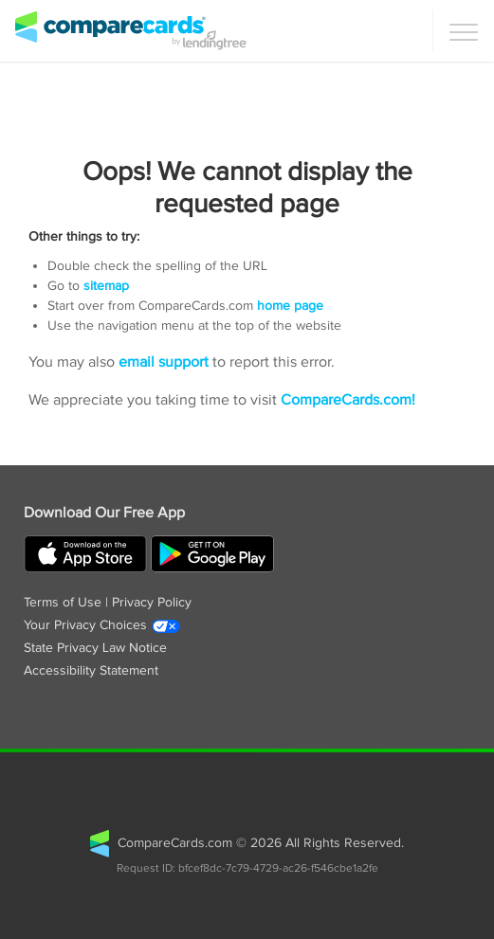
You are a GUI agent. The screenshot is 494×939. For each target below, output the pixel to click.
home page (290, 306)
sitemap (106, 286)
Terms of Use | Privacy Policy (108, 602)
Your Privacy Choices (102, 625)
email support (164, 362)
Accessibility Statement (91, 670)
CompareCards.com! (348, 400)
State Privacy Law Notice (95, 648)
